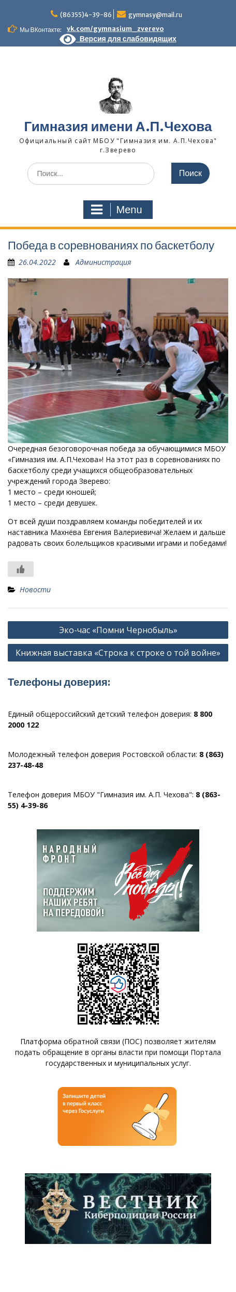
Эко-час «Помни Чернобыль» (118, 630)
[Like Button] (21, 569)
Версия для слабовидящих (118, 38)
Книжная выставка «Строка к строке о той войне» (118, 652)
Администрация (103, 262)
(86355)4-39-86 (86, 15)
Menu (116, 209)
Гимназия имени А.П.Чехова (118, 126)
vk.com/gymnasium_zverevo (115, 29)
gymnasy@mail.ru (155, 15)
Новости (35, 589)
